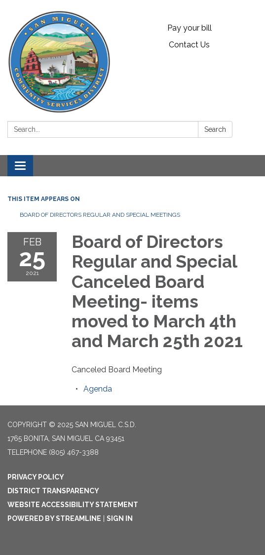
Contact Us (189, 44)
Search (215, 129)
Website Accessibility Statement (72, 505)
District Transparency (53, 491)
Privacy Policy (35, 477)
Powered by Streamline (54, 518)
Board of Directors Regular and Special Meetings (100, 214)
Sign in (120, 518)
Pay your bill (189, 28)
